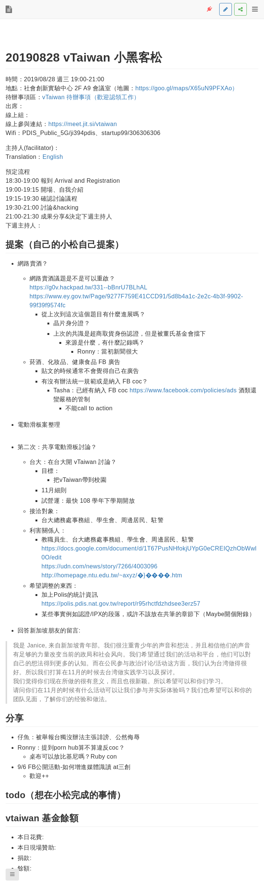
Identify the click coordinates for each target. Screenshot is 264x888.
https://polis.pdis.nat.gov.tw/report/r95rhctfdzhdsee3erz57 (121, 603)
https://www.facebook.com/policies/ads (183, 390)
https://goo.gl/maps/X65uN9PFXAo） (186, 88)
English (53, 157)
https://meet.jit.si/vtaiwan (82, 124)
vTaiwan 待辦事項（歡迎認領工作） (91, 97)
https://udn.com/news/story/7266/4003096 (99, 566)
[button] (12, 875)
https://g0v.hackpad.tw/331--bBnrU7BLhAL (88, 287)
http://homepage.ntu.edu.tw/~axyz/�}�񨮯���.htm (111, 575)
